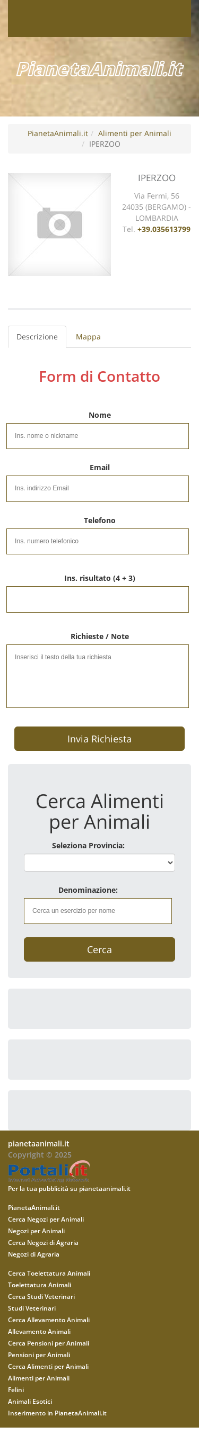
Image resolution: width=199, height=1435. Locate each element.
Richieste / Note (100, 636)
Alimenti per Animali (134, 133)
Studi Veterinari (32, 1308)
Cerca (99, 949)
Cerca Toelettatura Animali (49, 1273)
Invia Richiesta (99, 738)
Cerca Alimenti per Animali (48, 1366)
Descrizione (37, 336)
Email (100, 467)
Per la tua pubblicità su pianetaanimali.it (69, 1188)
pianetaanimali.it (39, 1143)
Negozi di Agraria (33, 1254)
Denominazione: (88, 890)
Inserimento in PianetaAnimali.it (57, 1413)
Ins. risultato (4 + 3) (99, 578)
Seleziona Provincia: (88, 845)
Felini (16, 1389)
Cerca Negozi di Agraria (43, 1242)
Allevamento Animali (39, 1331)
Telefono (100, 520)
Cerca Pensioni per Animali (48, 1343)
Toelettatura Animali (39, 1284)
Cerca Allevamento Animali (49, 1319)
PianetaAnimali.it (58, 133)
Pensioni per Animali (39, 1354)
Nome (100, 415)
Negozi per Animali (36, 1230)
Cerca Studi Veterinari (41, 1296)
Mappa (88, 336)
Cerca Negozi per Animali (46, 1219)
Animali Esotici (30, 1401)
